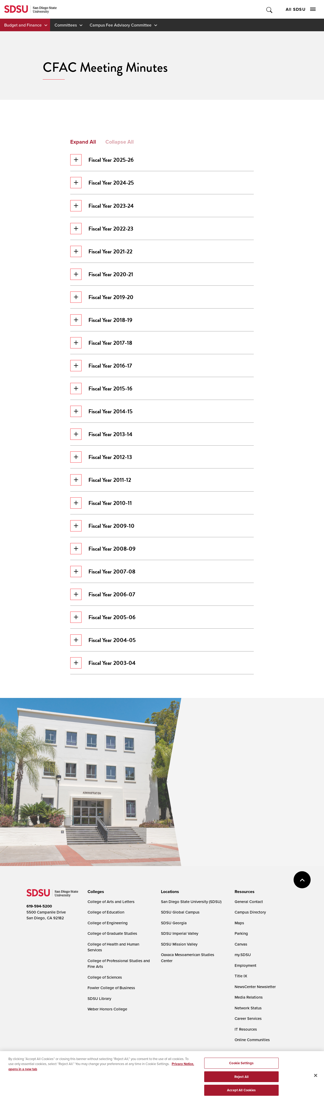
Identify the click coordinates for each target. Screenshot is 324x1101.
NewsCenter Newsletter (255, 986)
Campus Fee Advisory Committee (121, 25)
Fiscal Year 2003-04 (103, 663)
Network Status (248, 1008)
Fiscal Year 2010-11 (101, 503)
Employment (245, 965)
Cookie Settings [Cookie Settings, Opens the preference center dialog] (241, 1065)
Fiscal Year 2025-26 (102, 159)
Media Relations (249, 997)
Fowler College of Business (111, 987)
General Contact (249, 901)
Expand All (83, 142)
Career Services (248, 1018)
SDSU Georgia (174, 923)
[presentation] (95, 891)
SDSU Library (99, 998)
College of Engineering (108, 923)
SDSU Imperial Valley (179, 933)
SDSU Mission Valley (179, 944)
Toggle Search (269, 9)
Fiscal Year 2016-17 (101, 365)
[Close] (315, 1078)
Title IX (241, 976)
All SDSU (301, 9)
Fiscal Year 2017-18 (101, 342)
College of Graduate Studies (112, 933)
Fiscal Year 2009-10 (102, 525)
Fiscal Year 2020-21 (101, 274)
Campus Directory (250, 912)
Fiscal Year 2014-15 (101, 411)
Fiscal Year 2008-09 (103, 548)
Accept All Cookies (241, 1092)
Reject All (241, 1079)
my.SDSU (243, 954)
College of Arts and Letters (111, 901)
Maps (239, 923)
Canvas (241, 944)
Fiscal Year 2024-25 (102, 182)
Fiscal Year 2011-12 (100, 480)
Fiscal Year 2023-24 (102, 205)
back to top (302, 879)
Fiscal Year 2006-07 (102, 594)
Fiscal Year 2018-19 (101, 320)
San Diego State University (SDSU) (191, 901)
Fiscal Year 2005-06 (103, 617)
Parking (241, 933)
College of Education (106, 912)
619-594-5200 (39, 906)
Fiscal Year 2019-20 (101, 297)
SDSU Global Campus (180, 912)
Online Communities (252, 1039)
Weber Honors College (107, 1009)
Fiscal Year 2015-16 (101, 388)
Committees (66, 25)
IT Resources (246, 1029)
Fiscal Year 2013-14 (101, 434)
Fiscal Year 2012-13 (101, 457)
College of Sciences (105, 977)
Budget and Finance (23, 25)
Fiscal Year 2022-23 (101, 228)
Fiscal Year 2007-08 (102, 571)
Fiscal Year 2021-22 (101, 251)
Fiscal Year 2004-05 (103, 640)
